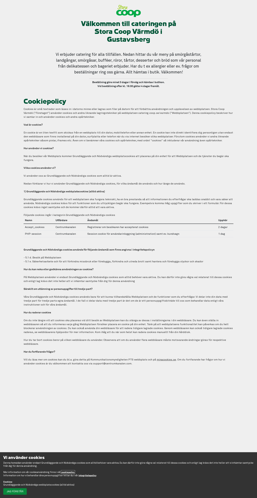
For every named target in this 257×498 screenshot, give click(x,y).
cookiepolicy (68, 472)
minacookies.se (166, 359)
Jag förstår (15, 491)
